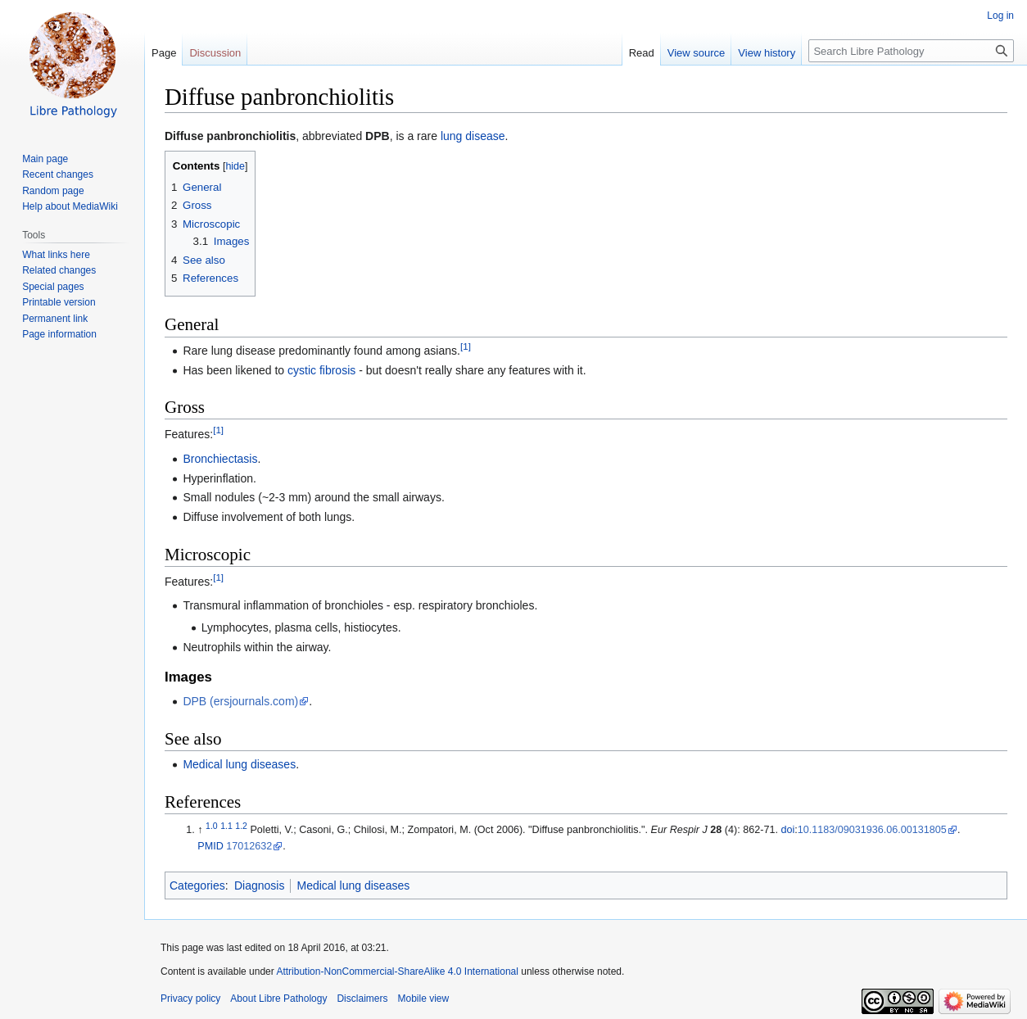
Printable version (58, 302)
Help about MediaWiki (70, 206)
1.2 (241, 826)
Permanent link (55, 318)
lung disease (473, 136)
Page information (59, 334)
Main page (45, 159)
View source (696, 53)
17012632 (249, 846)
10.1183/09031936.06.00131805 (872, 830)
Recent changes (57, 174)
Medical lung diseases (239, 764)
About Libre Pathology (278, 998)
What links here (56, 254)
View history (766, 53)
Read (641, 53)
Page (164, 53)
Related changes (59, 270)
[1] (465, 346)
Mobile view (423, 998)
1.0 (212, 826)
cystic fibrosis (321, 370)
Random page (53, 191)
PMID (210, 846)
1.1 (226, 826)
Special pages (53, 286)
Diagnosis (259, 885)
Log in (1000, 15)
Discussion (215, 53)
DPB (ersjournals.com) (240, 701)
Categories (197, 885)
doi (787, 830)
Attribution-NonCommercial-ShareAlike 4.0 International (397, 971)
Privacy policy (190, 998)
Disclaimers (362, 998)
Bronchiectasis (220, 458)
